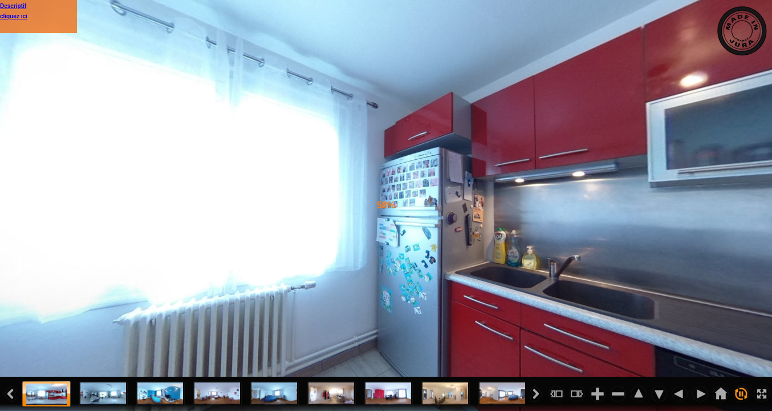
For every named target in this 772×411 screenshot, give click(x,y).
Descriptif (13, 6)
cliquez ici (13, 16)
